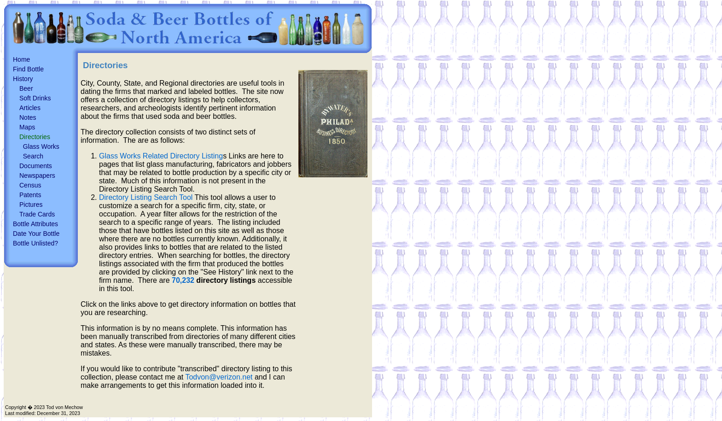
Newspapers (37, 175)
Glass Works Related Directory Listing (161, 156)
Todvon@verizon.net (218, 377)
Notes (27, 117)
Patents (30, 195)
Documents (35, 166)
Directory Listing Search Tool (145, 197)
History (23, 78)
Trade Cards (37, 214)
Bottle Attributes (35, 224)
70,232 (183, 280)
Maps (27, 127)
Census (30, 185)
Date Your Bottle (36, 233)
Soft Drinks (35, 98)
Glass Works (41, 146)
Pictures (31, 204)
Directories (34, 136)
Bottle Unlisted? (35, 243)
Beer (26, 88)
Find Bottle (28, 69)
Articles (30, 107)
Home (21, 59)
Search (33, 156)
